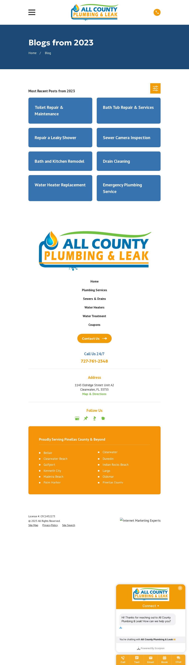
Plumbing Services (94, 290)
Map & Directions (94, 394)
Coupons (94, 325)
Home (94, 281)
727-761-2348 (94, 361)
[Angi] (112, 418)
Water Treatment (94, 316)
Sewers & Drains (94, 299)
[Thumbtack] (86, 418)
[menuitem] (33, 525)
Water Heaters (94, 307)
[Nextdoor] (103, 418)
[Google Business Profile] (77, 418)
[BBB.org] (94, 418)
